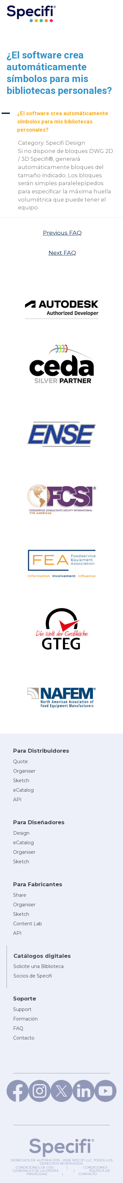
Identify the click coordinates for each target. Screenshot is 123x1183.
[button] (61, 122)
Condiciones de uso (35, 1167)
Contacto (88, 1174)
